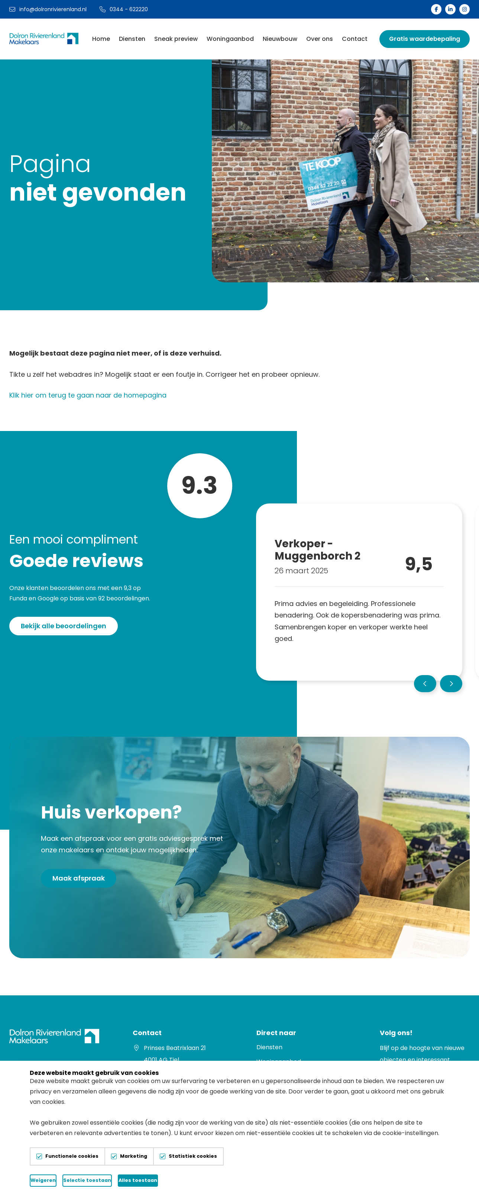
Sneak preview (176, 39)
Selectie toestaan (169, 1180)
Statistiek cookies (193, 1156)
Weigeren (74, 1180)
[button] (425, 683)
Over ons (319, 39)
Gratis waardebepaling (424, 39)
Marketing (133, 1156)
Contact (355, 39)
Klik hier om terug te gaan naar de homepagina (87, 395)
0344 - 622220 (124, 9)
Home (101, 39)
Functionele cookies (71, 1156)
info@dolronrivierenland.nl (48, 9)
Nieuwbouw (280, 39)
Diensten (132, 39)
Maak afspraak (78, 878)
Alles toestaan (264, 1180)
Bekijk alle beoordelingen (63, 626)
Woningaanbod (230, 39)
